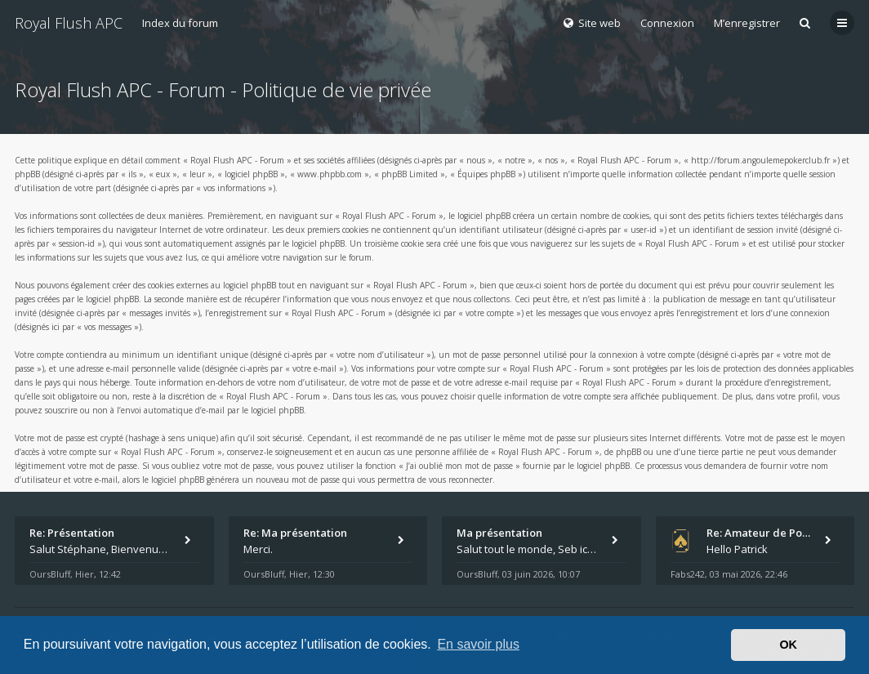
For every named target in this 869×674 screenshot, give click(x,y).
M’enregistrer (747, 23)
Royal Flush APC (69, 23)
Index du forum (180, 23)
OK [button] (788, 644)
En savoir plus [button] (478, 644)
